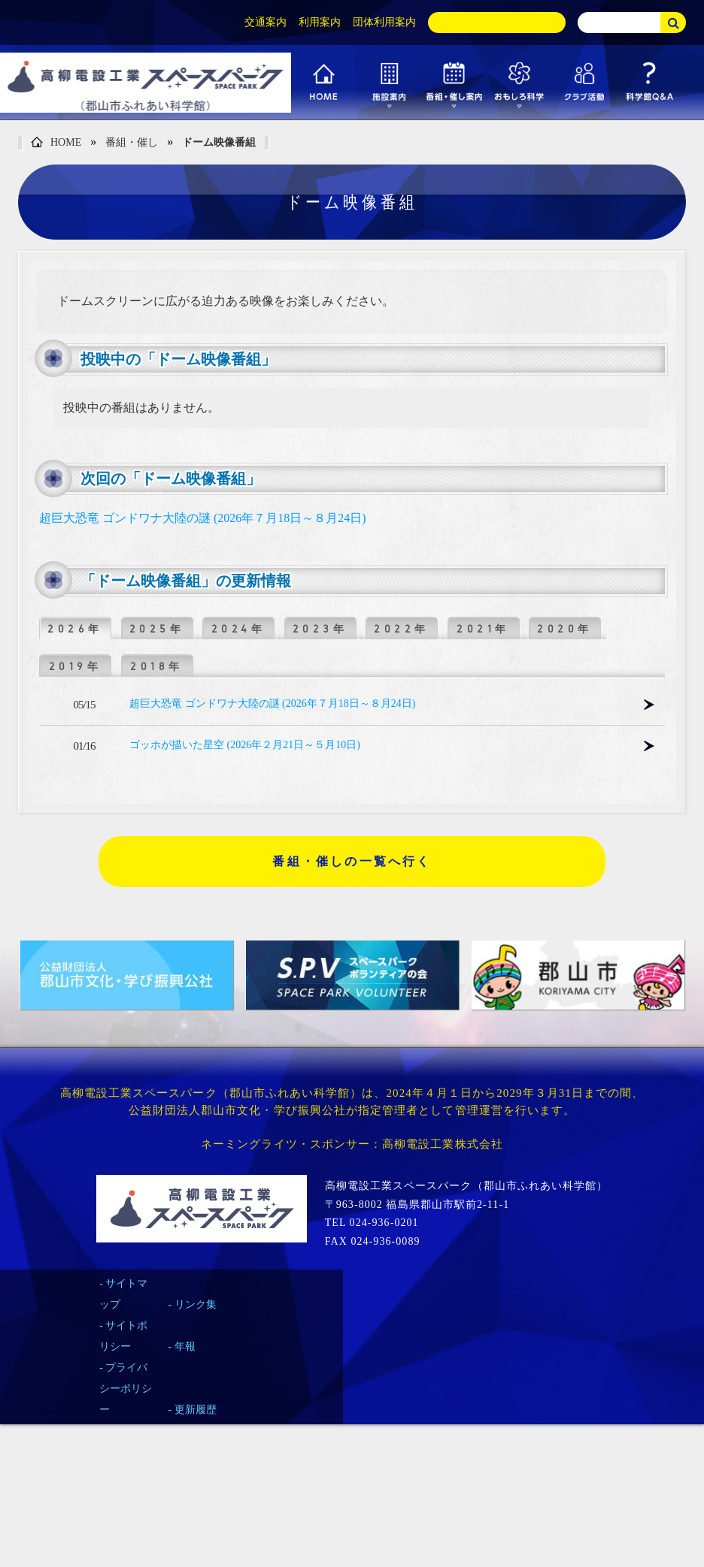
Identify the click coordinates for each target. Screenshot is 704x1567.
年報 (185, 1346)
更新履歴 (195, 1409)
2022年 (401, 629)
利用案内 (320, 22)
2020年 (565, 629)
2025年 (157, 629)
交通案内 (265, 22)
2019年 (75, 666)
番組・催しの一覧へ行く (351, 861)
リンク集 (195, 1304)
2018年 (157, 666)
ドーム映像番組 (219, 142)
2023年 (320, 629)
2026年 (75, 629)
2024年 (238, 629)
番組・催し (131, 142)
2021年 (483, 629)
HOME (56, 143)
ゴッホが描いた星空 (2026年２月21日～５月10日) (244, 744)
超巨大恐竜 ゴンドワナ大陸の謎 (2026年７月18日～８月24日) (202, 518)
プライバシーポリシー (125, 1388)
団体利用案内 (384, 22)
